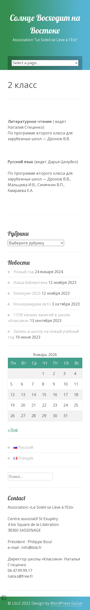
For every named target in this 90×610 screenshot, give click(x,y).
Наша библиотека (30, 282)
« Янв (13, 429)
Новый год (23, 271)
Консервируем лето (32, 304)
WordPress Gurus (66, 603)
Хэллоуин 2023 (27, 293)
